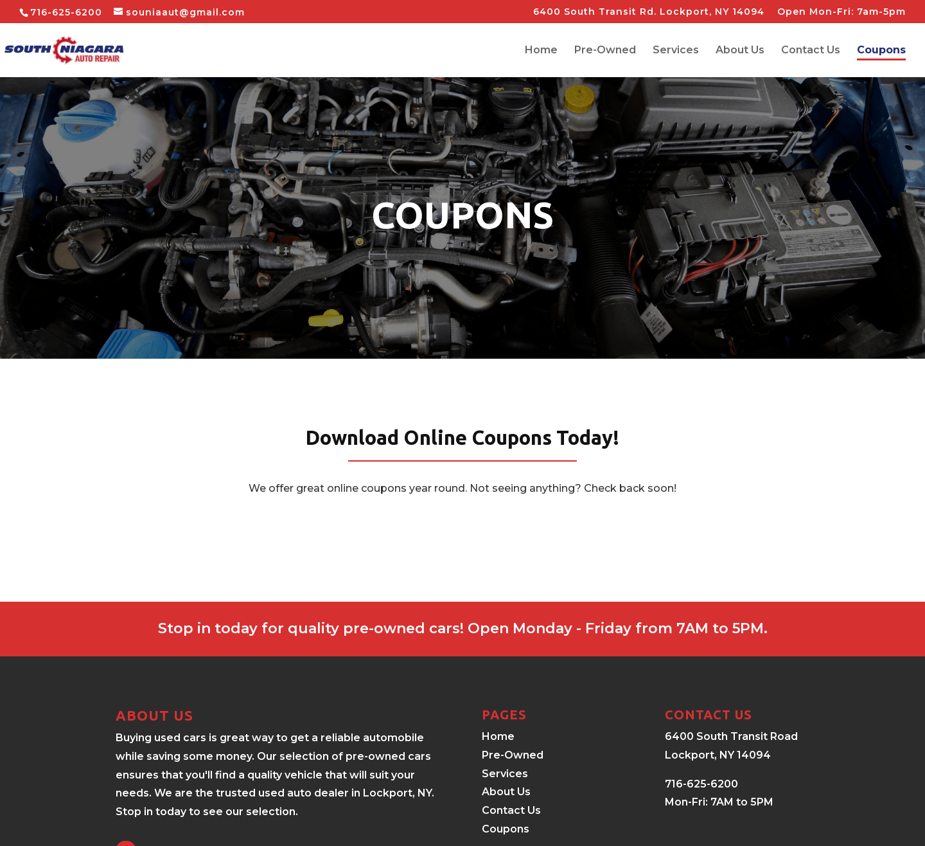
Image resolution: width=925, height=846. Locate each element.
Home (541, 51)
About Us (740, 51)
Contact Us (810, 51)
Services (676, 51)
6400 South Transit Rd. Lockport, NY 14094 (648, 12)
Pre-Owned (605, 51)
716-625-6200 (66, 12)
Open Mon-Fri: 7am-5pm (841, 12)
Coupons (881, 51)
